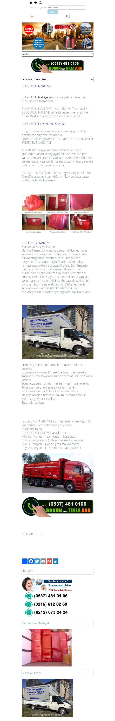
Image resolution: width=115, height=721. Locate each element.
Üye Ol (33, 7)
